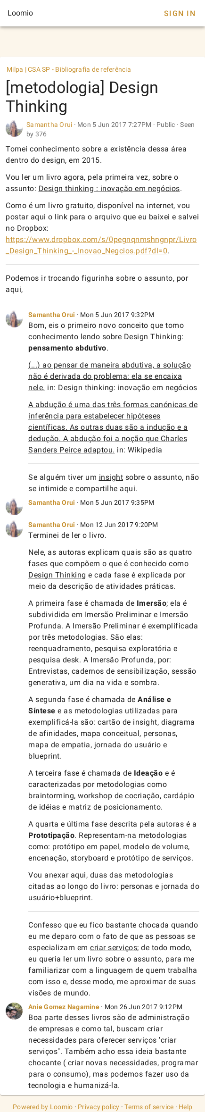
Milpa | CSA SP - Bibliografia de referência (69, 69)
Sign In (180, 13)
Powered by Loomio (43, 1107)
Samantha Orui (49, 124)
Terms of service (148, 1107)
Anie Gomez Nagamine (63, 1007)
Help (185, 1107)
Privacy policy (99, 1107)
